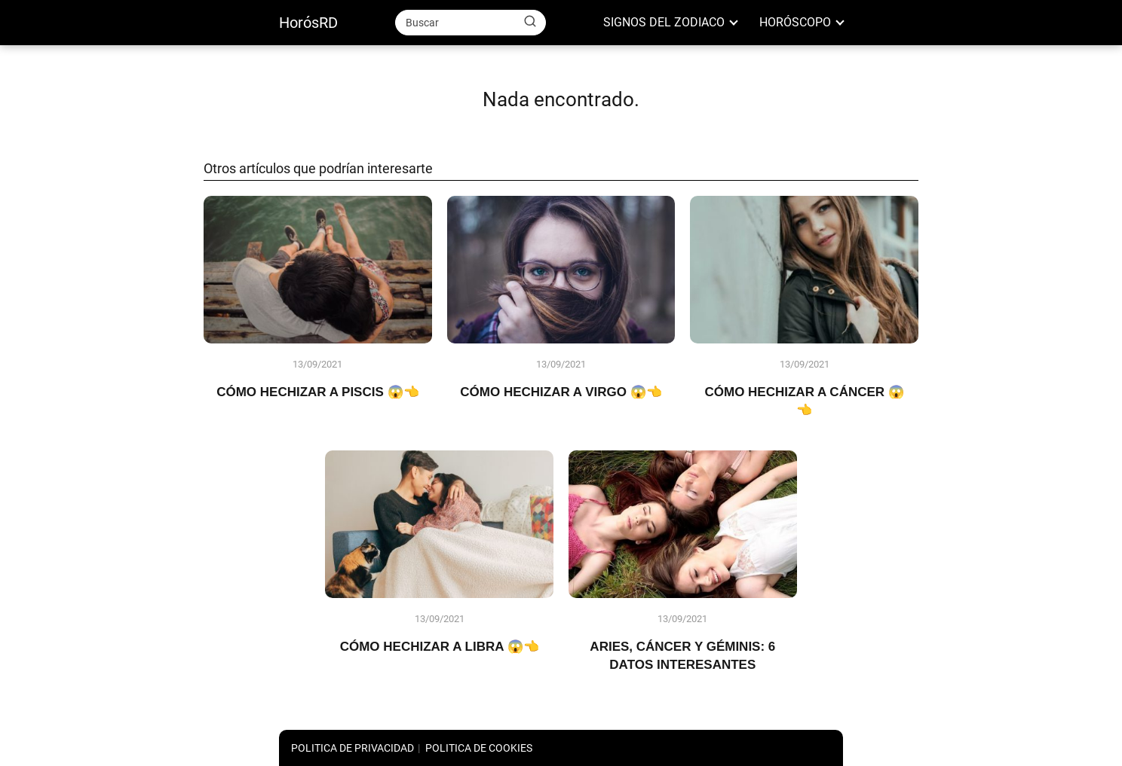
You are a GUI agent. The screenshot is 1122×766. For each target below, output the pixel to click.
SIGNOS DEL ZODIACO (664, 22)
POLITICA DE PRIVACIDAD (352, 748)
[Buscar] (530, 22)
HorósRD (308, 23)
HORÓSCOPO (795, 22)
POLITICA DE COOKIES (478, 748)
